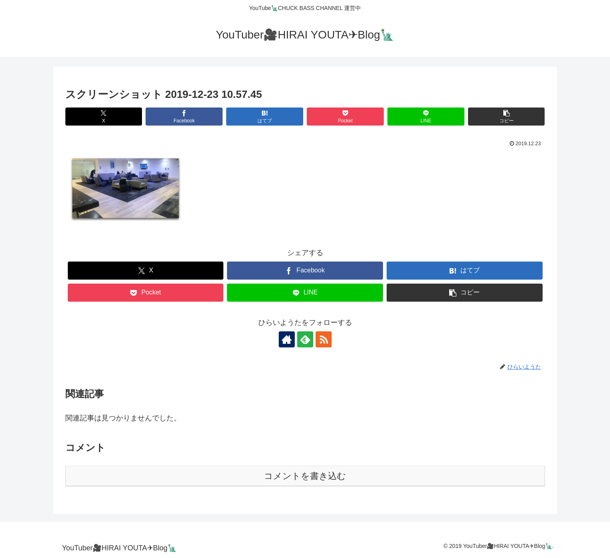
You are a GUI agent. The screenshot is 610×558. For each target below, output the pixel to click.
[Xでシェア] (103, 117)
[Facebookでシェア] (184, 117)
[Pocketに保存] (345, 117)
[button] (506, 117)
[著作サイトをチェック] (287, 339)
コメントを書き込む (305, 476)
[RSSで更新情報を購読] (324, 339)
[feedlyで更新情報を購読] (305, 339)
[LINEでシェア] (425, 117)
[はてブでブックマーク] (264, 117)
